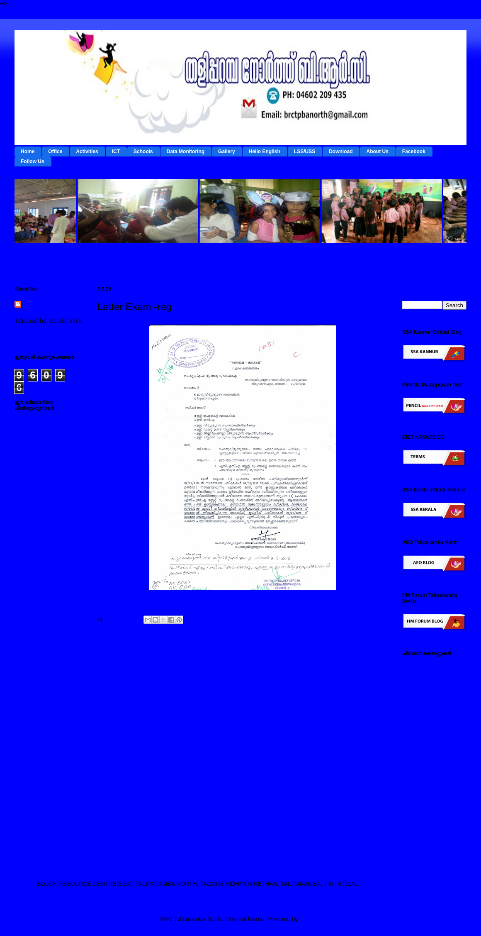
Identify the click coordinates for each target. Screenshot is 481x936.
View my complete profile (47, 331)
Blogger (309, 919)
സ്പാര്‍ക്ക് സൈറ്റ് (425, 783)
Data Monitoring (185, 151)
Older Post (367, 660)
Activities (87, 151)
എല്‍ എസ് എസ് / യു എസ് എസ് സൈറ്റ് (431, 747)
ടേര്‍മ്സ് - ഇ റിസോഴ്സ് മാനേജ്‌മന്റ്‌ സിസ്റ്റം (430, 682)
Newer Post (119, 660)
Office (55, 151)
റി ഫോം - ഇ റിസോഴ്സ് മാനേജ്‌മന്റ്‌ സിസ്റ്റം (430, 702)
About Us (377, 151)
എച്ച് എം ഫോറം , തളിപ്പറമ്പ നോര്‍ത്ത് (428, 812)
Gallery (226, 151)
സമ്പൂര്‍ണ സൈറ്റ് (427, 795)
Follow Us (32, 161)
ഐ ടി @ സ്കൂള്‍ (423, 730)
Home (27, 151)
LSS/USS (304, 151)
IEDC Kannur (419, 665)
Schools (143, 151)
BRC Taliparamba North (47, 308)
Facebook (413, 151)
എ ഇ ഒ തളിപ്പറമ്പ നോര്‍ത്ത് (426, 844)
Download (340, 151)
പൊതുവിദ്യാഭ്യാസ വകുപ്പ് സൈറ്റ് (431, 767)
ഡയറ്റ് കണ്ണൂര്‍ (421, 717)
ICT (116, 151)
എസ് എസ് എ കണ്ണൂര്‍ (432, 828)
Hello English (264, 151)
